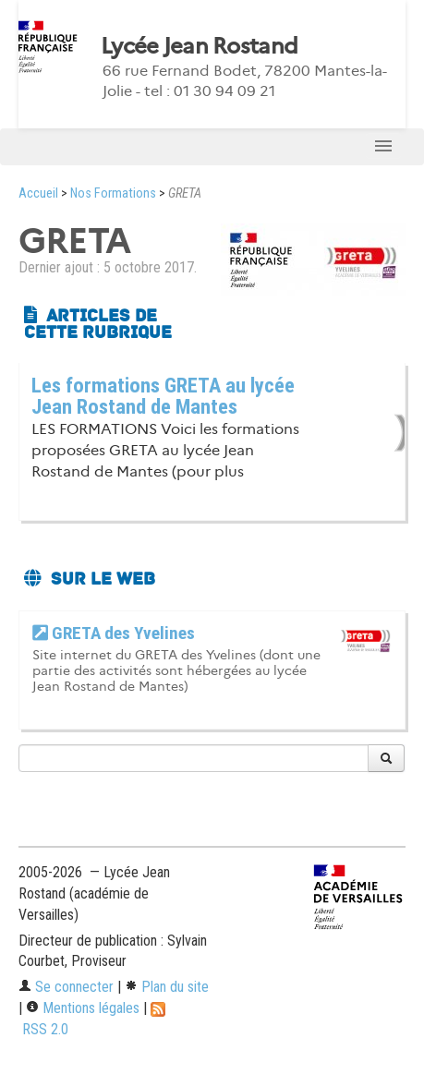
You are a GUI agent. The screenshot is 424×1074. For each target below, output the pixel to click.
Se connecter (66, 987)
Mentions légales (82, 1008)
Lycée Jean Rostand (199, 46)
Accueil (38, 193)
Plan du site (167, 987)
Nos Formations (113, 193)
